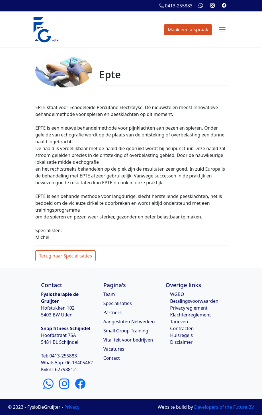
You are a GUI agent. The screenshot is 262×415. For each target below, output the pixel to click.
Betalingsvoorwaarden (194, 301)
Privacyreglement (188, 308)
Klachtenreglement (190, 315)
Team (109, 294)
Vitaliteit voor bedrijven (128, 340)
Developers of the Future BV (224, 407)
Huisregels (181, 335)
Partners (112, 312)
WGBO (177, 294)
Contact (111, 358)
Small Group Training (125, 331)
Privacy (71, 407)
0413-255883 (176, 6)
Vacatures (113, 349)
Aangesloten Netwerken (129, 321)
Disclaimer (181, 342)
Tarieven (179, 321)
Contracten (182, 328)
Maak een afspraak (188, 29)
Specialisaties (117, 303)
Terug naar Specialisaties (65, 256)
